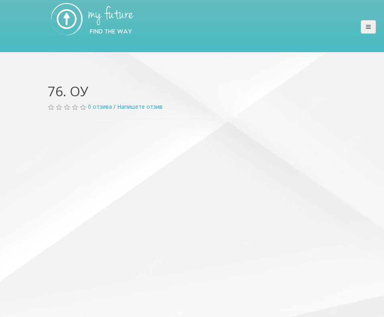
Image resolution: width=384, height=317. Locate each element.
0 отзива (100, 106)
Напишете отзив (140, 106)
